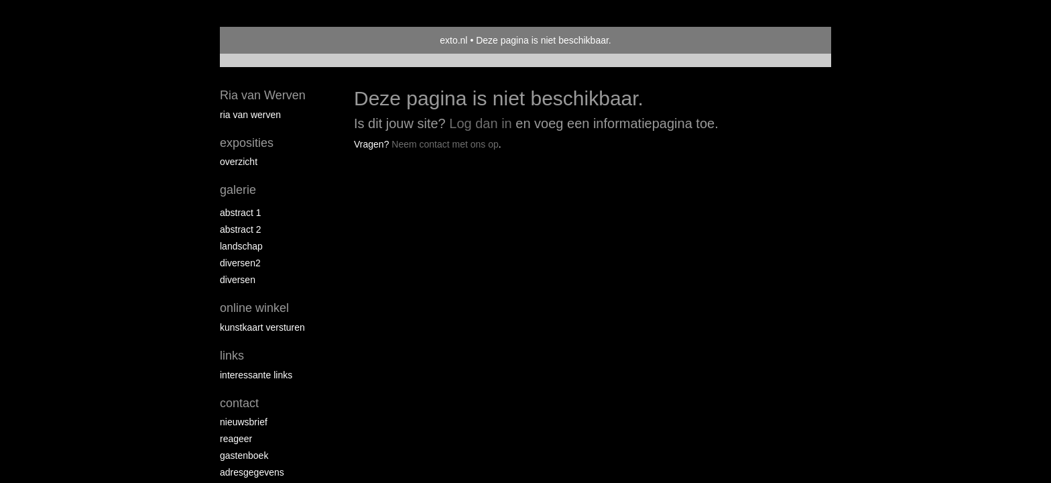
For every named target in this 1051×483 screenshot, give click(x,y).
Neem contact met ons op (445, 144)
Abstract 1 (240, 212)
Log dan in (480, 123)
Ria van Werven (263, 95)
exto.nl (453, 40)
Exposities (246, 143)
